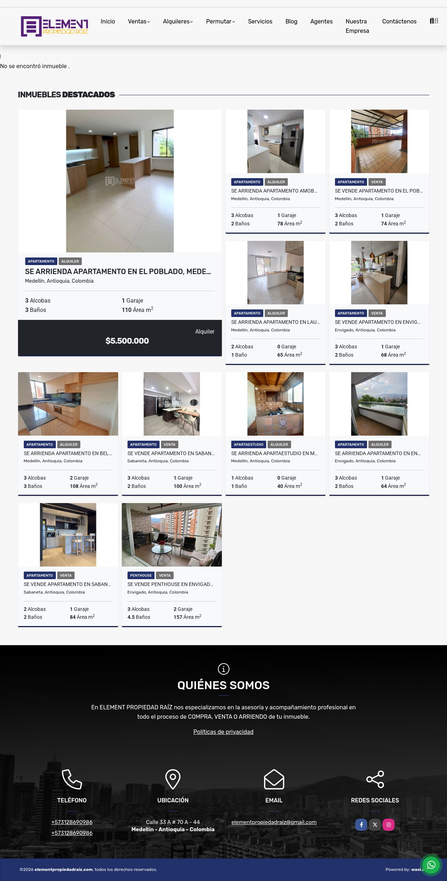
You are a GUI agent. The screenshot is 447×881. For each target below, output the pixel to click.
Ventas (137, 21)
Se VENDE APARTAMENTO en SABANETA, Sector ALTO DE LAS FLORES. (172, 453)
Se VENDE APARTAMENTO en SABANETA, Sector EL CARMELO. (68, 584)
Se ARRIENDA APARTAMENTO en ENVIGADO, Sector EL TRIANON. (379, 453)
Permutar (218, 21)
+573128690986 (72, 822)
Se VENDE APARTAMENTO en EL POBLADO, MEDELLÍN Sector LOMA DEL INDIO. (379, 191)
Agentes (321, 21)
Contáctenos (399, 21)
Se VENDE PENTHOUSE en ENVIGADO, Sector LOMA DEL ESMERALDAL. (172, 584)
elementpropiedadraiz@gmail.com (274, 822)
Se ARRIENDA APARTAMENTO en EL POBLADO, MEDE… (118, 271)
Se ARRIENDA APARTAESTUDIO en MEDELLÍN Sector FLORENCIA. (275, 453)
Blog (291, 21)
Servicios (260, 21)
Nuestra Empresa (357, 26)
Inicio (108, 21)
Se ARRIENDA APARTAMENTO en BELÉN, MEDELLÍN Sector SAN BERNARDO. (68, 453)
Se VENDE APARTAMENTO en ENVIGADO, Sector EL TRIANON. (379, 322)
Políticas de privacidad (223, 731)
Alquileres (176, 21)
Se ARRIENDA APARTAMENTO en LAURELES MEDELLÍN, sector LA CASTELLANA (275, 322)
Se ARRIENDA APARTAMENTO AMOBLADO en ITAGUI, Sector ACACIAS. (275, 191)
